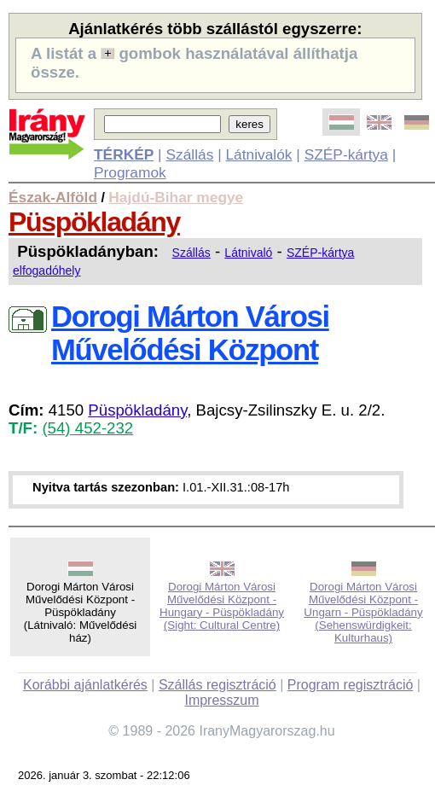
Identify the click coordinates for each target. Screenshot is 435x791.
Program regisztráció (350, 685)
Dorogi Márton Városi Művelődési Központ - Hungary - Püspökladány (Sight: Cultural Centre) (222, 605)
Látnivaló (248, 252)
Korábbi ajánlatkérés (85, 685)
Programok (130, 172)
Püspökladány (94, 221)
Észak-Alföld (53, 197)
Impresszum (221, 700)
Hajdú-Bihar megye (175, 197)
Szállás (189, 154)
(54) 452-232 (87, 428)
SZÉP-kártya (346, 154)
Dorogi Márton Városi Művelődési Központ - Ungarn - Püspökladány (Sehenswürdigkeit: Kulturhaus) (363, 612)
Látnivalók (258, 154)
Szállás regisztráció (217, 685)
